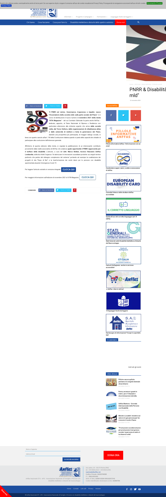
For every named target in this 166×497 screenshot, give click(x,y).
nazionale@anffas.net (93, 472)
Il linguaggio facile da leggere (117, 311)
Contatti (75, 488)
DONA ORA (113, 455)
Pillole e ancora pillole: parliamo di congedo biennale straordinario (129, 382)
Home (69, 488)
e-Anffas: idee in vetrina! (115, 289)
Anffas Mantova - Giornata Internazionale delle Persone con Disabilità (128, 406)
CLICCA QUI (68, 169)
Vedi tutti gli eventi (134, 367)
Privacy (90, 488)
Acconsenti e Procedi (154, 3)
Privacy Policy (6, 5)
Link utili (83, 488)
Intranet (98, 488)
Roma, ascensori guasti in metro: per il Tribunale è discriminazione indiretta (127, 394)
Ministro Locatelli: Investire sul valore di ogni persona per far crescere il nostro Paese (129, 418)
